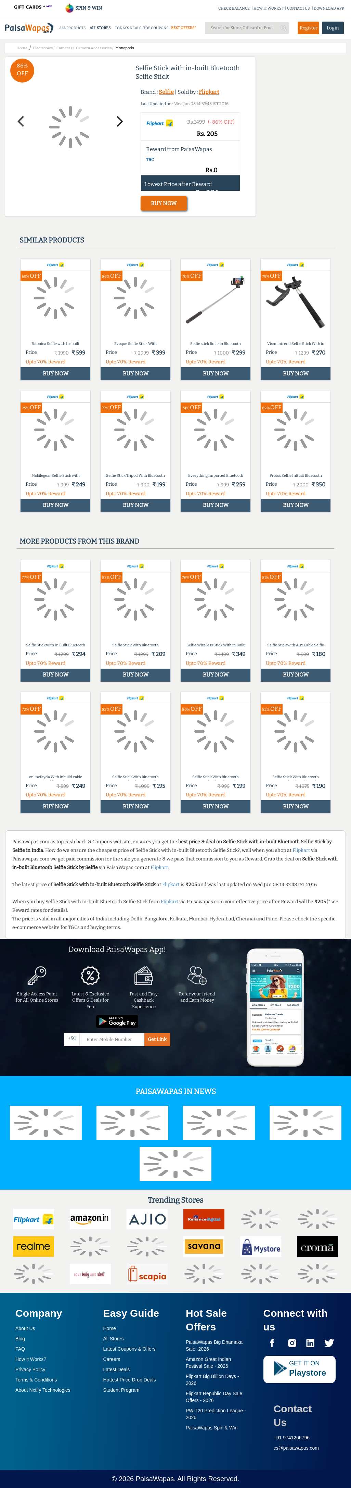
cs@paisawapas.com (296, 1448)
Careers (111, 1359)
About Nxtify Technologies (42, 1390)
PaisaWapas (155, 1479)
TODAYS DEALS (128, 28)
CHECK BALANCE (234, 8)
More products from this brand (79, 541)
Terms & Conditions (36, 1379)
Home (109, 1328)
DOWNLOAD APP (329, 8)
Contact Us (293, 1415)
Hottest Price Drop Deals (129, 1379)
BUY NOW (164, 203)
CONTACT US (298, 8)
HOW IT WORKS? (268, 8)
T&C (150, 159)
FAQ (20, 1349)
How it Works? (30, 1359)
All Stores (113, 1338)
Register (308, 28)
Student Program (121, 1390)
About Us (25, 1328)
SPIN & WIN (83, 8)
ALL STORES (100, 28)
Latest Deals (116, 1369)
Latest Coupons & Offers (129, 1349)
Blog (20, 1338)
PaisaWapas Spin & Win (211, 1427)
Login (333, 28)
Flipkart (209, 92)
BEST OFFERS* (183, 28)
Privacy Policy (30, 1369)
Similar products (52, 240)
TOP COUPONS (155, 28)
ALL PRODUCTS (72, 28)
